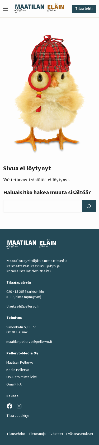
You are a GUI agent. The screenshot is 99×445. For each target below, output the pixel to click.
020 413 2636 (16, 292)
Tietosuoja (37, 434)
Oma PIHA (14, 384)
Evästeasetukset (79, 434)
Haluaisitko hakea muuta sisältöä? (47, 192)
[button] (7, 9)
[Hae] (89, 206)
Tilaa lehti (84, 8)
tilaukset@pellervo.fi (22, 306)
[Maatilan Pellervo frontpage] (29, 8)
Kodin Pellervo (17, 370)
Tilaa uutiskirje (17, 415)
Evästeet (56, 434)
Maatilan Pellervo (19, 362)
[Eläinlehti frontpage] (55, 8)
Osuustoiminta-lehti (21, 377)
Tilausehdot (15, 434)
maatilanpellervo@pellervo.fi (29, 341)
